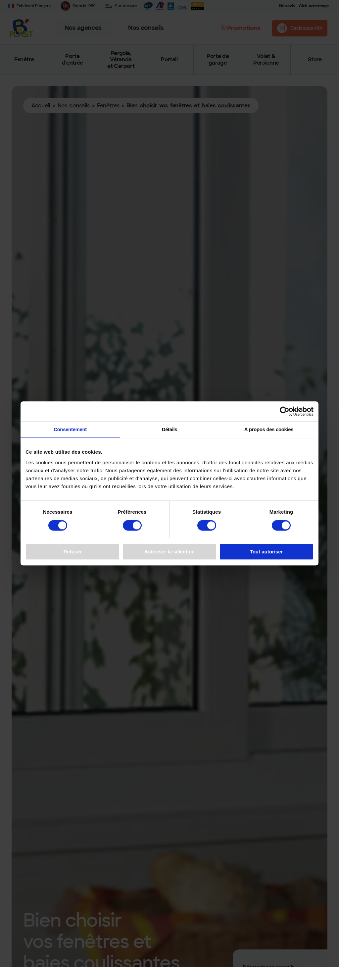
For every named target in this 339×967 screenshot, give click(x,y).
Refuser (73, 551)
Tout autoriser (266, 551)
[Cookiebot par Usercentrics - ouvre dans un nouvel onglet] (285, 411)
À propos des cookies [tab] (269, 429)
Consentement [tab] (70, 429)
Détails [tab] (169, 429)
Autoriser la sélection (169, 551)
